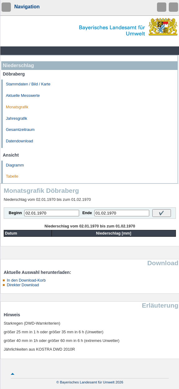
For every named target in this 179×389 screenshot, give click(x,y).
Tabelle (12, 176)
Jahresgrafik (16, 118)
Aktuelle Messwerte (23, 95)
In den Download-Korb (26, 280)
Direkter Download (23, 285)
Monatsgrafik (17, 107)
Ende (87, 213)
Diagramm (15, 165)
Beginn (15, 213)
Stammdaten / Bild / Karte (28, 84)
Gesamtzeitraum (20, 130)
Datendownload (19, 141)
